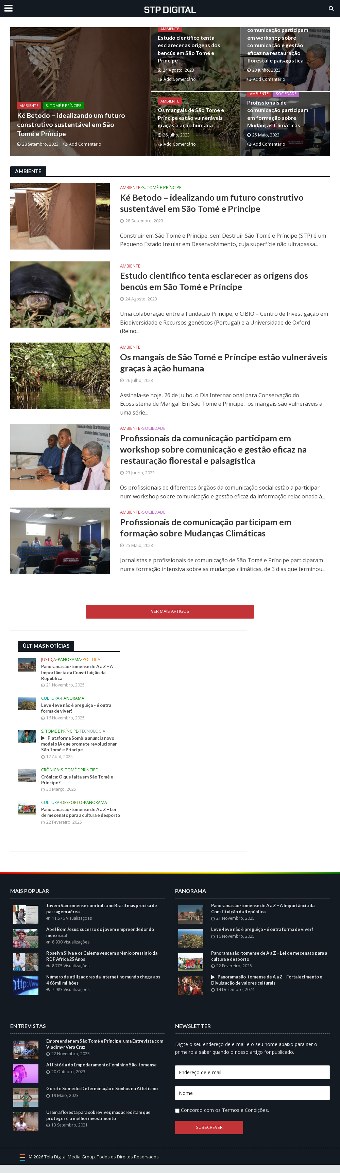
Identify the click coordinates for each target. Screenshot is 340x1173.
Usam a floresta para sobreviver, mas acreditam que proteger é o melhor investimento (101, 1123)
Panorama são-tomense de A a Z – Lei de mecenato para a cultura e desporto (77, 817)
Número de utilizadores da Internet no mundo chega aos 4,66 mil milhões (102, 988)
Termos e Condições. (245, 1118)
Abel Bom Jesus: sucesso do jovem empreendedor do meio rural (103, 940)
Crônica (50, 771)
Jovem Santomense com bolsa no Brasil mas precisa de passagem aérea (104, 916)
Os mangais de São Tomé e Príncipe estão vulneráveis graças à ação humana (189, 118)
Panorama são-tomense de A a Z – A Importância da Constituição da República (79, 673)
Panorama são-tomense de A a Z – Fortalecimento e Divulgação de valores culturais (269, 988)
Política (91, 661)
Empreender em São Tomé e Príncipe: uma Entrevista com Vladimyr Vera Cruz (102, 1052)
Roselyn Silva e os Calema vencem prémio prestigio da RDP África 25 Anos (104, 964)
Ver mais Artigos (170, 612)
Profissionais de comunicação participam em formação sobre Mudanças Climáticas (280, 114)
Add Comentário (85, 144)
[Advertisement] (181, 684)
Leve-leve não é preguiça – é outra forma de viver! (78, 709)
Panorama (69, 661)
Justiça (48, 661)
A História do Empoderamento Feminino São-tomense (103, 1073)
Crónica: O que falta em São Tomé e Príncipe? (79, 781)
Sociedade (286, 94)
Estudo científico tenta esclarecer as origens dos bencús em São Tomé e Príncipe (187, 49)
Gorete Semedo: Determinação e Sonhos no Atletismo (104, 1096)
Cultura (50, 699)
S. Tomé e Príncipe (63, 103)
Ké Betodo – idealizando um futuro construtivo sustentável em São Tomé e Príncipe (67, 123)
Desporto (71, 804)
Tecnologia (92, 732)
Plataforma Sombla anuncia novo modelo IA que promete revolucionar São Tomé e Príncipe (80, 745)
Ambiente (29, 103)
